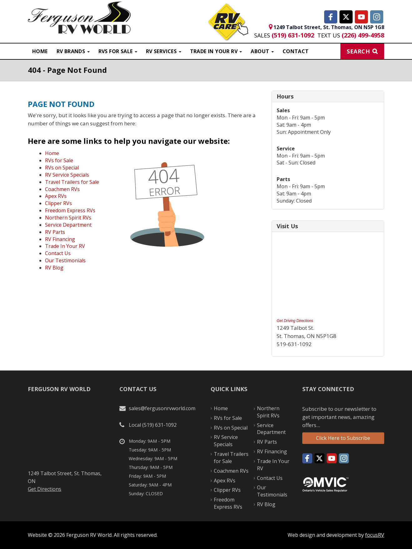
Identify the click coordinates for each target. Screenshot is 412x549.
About (262, 51)
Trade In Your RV (65, 246)
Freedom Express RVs (70, 210)
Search (358, 51)
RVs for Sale (59, 160)
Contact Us (58, 253)
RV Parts (55, 232)
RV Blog (54, 267)
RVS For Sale (117, 51)
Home (40, 51)
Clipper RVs (58, 203)
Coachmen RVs (62, 189)
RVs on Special (62, 167)
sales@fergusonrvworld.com (162, 408)
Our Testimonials (65, 260)
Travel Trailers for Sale (72, 182)
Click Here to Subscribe (343, 438)
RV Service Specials (67, 174)
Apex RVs (56, 196)
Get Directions (44, 489)
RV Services (163, 51)
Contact (296, 51)
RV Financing (60, 239)
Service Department (68, 224)
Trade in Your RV (216, 51)
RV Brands (73, 51)
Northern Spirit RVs (68, 217)
